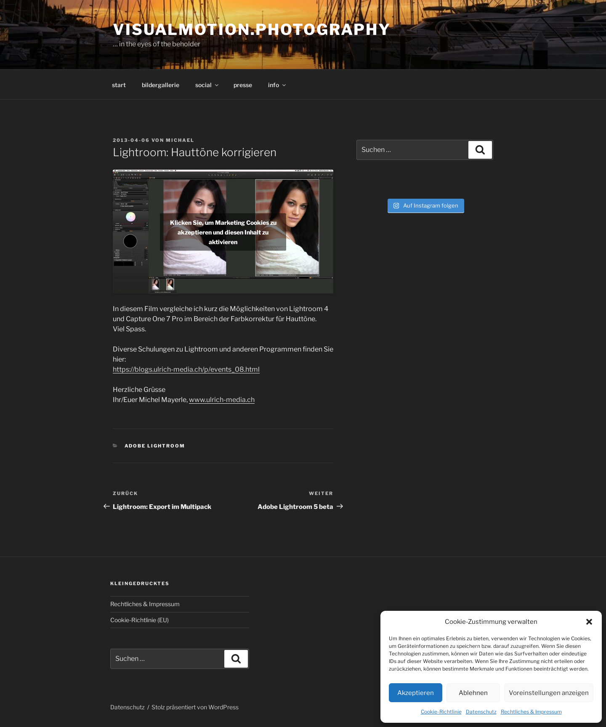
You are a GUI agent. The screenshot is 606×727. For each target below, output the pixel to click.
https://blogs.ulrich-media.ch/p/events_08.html (186, 369)
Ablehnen (473, 693)
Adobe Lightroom (155, 446)
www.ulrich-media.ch (222, 400)
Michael (180, 140)
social (207, 84)
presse (243, 84)
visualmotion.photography (252, 29)
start (119, 84)
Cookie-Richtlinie (441, 711)
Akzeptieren (415, 693)
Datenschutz (481, 711)
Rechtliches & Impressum (531, 711)
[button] (589, 622)
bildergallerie (160, 84)
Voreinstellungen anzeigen (549, 693)
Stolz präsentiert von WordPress (195, 707)
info (277, 84)
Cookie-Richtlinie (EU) (139, 619)
